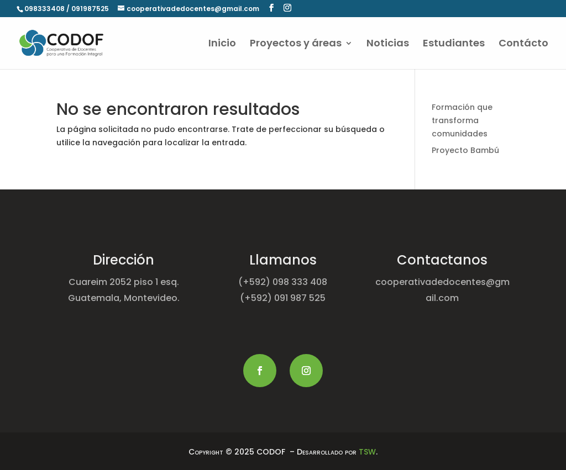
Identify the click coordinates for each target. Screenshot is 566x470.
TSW (367, 451)
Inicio (222, 44)
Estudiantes (454, 44)
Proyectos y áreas (296, 44)
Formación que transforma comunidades (462, 120)
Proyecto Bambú (465, 150)
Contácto (523, 44)
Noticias (387, 44)
